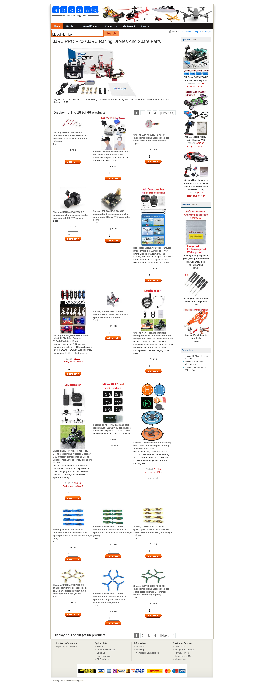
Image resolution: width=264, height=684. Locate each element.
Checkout (186, 32)
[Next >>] (167, 113)
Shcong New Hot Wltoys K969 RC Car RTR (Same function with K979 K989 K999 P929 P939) (196, 184)
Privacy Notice (182, 653)
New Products (104, 656)
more (194, 39)
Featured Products (89, 26)
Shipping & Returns (184, 649)
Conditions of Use (183, 656)
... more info (113, 445)
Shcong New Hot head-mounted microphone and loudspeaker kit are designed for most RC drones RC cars (153, 335)
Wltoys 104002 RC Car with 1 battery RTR (196, 137)
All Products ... (104, 659)
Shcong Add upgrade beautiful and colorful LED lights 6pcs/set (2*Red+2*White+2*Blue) (71, 338)
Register (209, 31)
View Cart (146, 26)
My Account (129, 26)
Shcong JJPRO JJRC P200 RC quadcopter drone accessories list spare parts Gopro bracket (110, 314)
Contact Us (111, 26)
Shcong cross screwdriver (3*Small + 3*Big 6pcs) (196, 299)
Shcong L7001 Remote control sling (196, 336)
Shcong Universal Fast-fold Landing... (195, 363)
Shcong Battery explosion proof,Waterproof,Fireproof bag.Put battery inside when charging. (196, 259)
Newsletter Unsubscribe (147, 653)
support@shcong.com (66, 646)
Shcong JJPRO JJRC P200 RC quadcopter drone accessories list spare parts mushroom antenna (151, 138)
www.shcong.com (76, 680)
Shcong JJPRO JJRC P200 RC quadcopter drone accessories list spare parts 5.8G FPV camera (70, 215)
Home (57, 26)
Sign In (198, 31)
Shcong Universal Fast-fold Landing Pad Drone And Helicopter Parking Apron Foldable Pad (152, 445)
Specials (70, 26)
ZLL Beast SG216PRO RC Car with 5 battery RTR (196, 78)
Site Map (140, 649)
